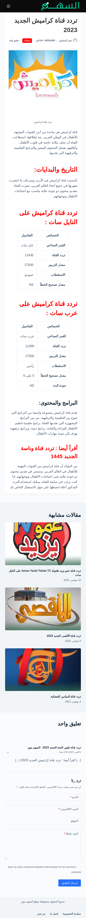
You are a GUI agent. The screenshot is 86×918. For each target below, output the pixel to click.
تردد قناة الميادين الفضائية (66, 696)
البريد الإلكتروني (68, 809)
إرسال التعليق (69, 882)
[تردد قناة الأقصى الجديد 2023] (43, 608)
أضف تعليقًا (71, 833)
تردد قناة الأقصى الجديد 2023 (64, 635)
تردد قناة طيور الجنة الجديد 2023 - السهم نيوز (54, 747)
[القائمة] (8, 6)
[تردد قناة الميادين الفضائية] (43, 669)
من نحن (41, 913)
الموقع (74, 820)
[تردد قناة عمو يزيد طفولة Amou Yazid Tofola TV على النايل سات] (43, 543)
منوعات (27, 40)
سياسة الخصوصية (72, 913)
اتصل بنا (54, 913)
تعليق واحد (13, 40)
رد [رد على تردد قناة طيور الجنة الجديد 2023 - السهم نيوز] (8, 752)
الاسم (74, 797)
